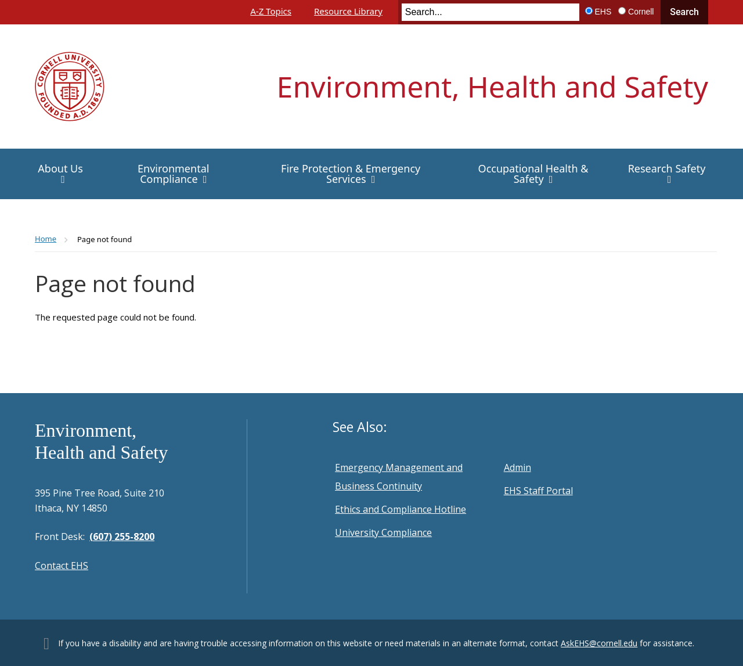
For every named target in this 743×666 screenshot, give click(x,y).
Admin (517, 467)
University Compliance (383, 532)
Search (684, 11)
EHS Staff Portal (538, 490)
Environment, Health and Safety (492, 86)
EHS (603, 11)
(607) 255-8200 (121, 536)
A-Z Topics (270, 11)
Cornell (641, 11)
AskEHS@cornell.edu (599, 643)
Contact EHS (61, 565)
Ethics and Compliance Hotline (400, 509)
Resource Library (348, 11)
